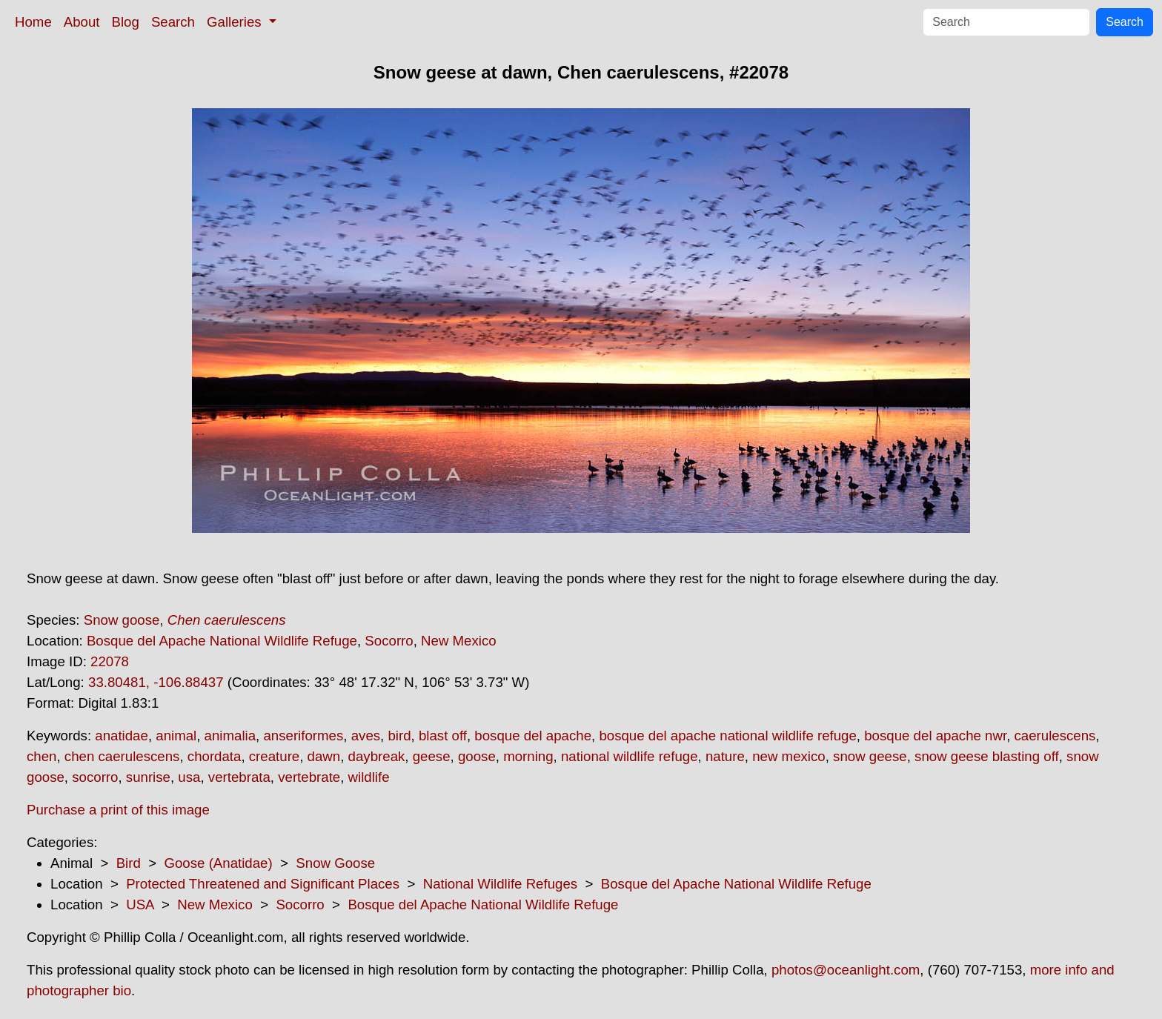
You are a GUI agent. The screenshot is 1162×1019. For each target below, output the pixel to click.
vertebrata (239, 777)
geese (432, 756)
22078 (109, 661)
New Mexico (459, 640)
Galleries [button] (236, 22)
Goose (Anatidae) (218, 863)
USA (139, 904)
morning (528, 756)
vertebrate (309, 777)
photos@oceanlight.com (845, 969)
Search (173, 22)
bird (399, 735)
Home (33, 22)
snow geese (870, 756)
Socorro (389, 640)
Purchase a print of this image (118, 809)
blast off (443, 735)
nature (725, 756)
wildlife (369, 777)
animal (176, 735)
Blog (125, 22)
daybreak (376, 756)
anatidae (121, 735)
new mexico (789, 756)
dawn (324, 756)
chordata (214, 756)
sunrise (148, 777)
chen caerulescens (122, 756)
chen (41, 756)
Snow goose (122, 620)
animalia (230, 735)
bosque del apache (532, 735)
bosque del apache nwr (935, 735)
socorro (95, 777)
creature (274, 756)
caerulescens (1055, 735)
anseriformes (303, 735)
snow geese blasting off (986, 756)
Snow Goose (335, 863)
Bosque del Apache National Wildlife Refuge (222, 640)
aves (365, 735)
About (82, 22)
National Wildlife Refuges (500, 884)
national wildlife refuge (629, 756)
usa (189, 777)
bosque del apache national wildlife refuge (727, 735)
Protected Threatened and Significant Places (262, 884)
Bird (128, 863)
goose (477, 756)
